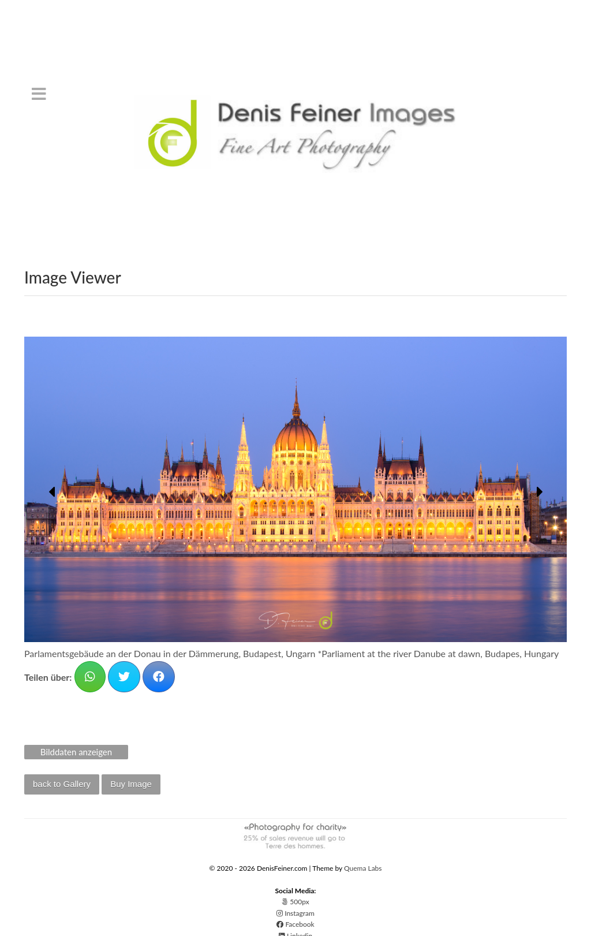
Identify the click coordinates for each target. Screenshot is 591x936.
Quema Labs (363, 868)
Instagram (295, 913)
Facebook (295, 924)
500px (295, 901)
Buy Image (131, 784)
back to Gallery (62, 784)
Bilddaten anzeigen (76, 752)
